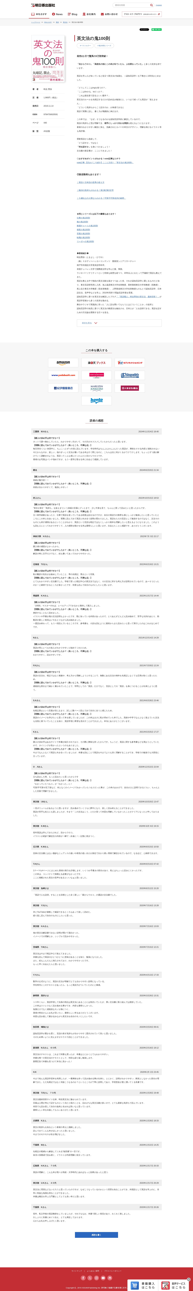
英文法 (65, 22)
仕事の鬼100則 (83, 218)
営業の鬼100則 (83, 234)
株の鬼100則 (82, 222)
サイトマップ (77, 1271)
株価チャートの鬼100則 (87, 226)
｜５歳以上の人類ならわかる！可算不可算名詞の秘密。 (101, 198)
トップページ (35, 22)
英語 (57, 22)
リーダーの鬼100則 (85, 241)
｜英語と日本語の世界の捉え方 (90, 182)
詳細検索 (159, 5)
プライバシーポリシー (112, 1271)
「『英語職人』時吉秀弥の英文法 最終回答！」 (138, 297)
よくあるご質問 (93, 1271)
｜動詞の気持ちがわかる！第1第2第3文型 (95, 190)
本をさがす (48, 22)
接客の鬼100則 (83, 230)
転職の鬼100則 (83, 238)
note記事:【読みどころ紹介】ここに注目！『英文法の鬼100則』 (105, 163)
